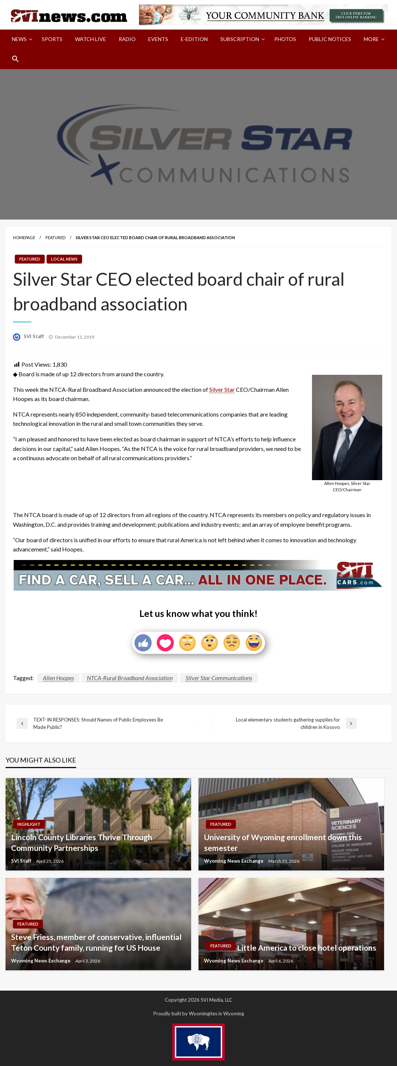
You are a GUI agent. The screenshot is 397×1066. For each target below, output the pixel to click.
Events (158, 39)
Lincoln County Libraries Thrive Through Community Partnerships (81, 842)
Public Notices (330, 39)
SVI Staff (34, 336)
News (19, 39)
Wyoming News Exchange (234, 861)
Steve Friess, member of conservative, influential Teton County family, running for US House (96, 942)
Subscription (239, 39)
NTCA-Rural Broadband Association (130, 677)
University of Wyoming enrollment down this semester (283, 842)
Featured (55, 237)
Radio (127, 39)
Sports (52, 39)
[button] (16, 58)
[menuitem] (20, 39)
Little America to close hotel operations (306, 947)
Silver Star (222, 389)
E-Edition (194, 39)
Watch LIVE (90, 39)
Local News (64, 259)
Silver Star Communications (219, 677)
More (371, 39)
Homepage (24, 237)
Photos (285, 39)
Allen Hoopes (58, 677)
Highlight (28, 824)
